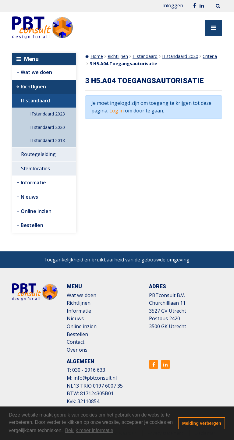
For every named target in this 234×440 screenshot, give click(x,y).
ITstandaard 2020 (47, 127)
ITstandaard (35, 100)
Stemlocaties (35, 168)
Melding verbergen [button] (201, 423)
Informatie (33, 182)
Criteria (210, 56)
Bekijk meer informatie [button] (89, 430)
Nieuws (29, 196)
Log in (116, 110)
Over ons (77, 349)
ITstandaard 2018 (47, 140)
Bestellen (32, 225)
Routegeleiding (38, 154)
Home (96, 56)
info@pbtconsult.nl (95, 377)
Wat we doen (36, 72)
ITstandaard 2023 (47, 114)
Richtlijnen (33, 86)
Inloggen (172, 5)
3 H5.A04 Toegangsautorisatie (123, 63)
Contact (75, 342)
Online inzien (36, 211)
